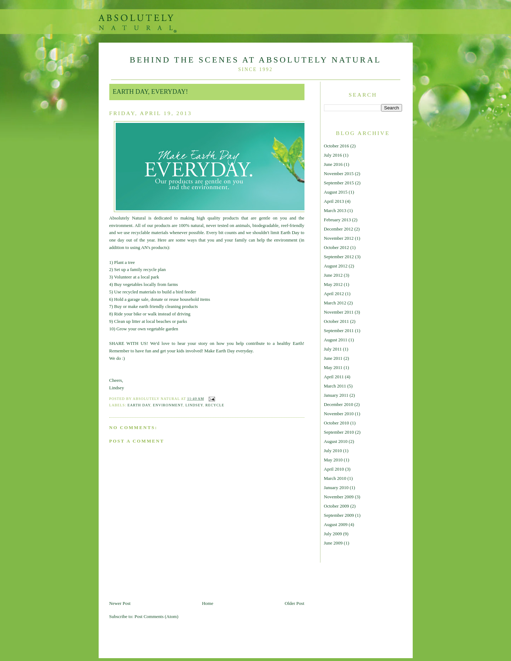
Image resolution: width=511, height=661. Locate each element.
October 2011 (336, 321)
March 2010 (335, 478)
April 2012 (334, 293)
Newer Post (120, 603)
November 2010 (339, 413)
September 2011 (339, 330)
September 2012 (339, 256)
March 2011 (335, 386)
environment (168, 405)
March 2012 (335, 302)
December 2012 (338, 229)
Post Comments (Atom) (156, 616)
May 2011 (333, 367)
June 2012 (333, 275)
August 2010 (336, 441)
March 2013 (335, 210)
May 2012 (333, 284)
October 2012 (336, 247)
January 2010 (336, 487)
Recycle (214, 405)
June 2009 (333, 543)
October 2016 (336, 145)
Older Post (294, 603)
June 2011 (333, 358)
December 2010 (338, 404)
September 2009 (339, 515)
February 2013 (337, 219)
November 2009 (339, 496)
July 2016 (333, 155)
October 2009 (336, 506)
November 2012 (339, 238)
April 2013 (334, 201)
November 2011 (339, 312)
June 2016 (333, 164)
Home (207, 603)
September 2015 (339, 182)
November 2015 (339, 173)
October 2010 (336, 423)
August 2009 (336, 524)
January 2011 (336, 395)
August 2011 (335, 339)
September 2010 (339, 432)
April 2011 (334, 376)
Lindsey (194, 405)
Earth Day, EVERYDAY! (150, 91)
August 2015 (336, 192)
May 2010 (333, 459)
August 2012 (336, 266)
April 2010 (334, 469)
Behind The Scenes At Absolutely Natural (255, 59)
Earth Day (138, 405)
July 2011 (333, 349)
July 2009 (333, 533)
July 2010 (333, 450)
